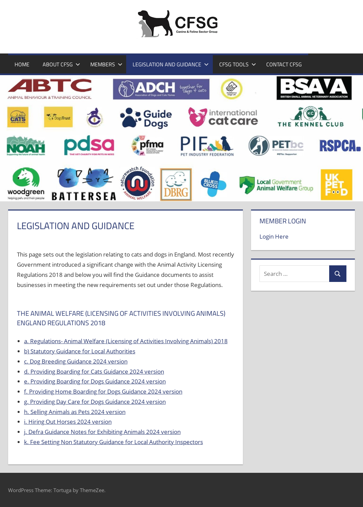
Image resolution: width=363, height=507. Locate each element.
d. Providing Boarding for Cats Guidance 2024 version (94, 371)
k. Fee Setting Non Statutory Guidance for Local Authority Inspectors (113, 442)
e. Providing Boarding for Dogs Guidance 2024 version (95, 381)
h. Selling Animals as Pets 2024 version (75, 412)
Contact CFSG (284, 64)
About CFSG (61, 64)
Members (106, 64)
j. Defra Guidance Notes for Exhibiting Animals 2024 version (102, 432)
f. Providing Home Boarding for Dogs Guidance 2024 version (103, 391)
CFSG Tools (237, 64)
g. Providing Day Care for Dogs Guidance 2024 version (95, 401)
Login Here (274, 236)
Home (22, 64)
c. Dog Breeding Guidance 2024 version (76, 361)
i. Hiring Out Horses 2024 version (68, 421)
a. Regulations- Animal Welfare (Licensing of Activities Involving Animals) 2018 (126, 341)
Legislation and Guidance (171, 64)
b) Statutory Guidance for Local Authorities (79, 351)
